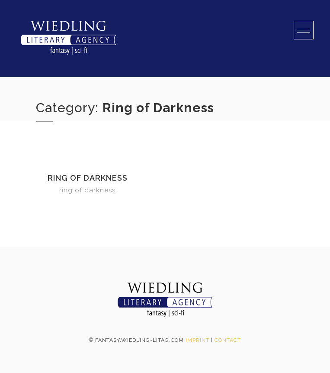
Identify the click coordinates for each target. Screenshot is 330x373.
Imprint (197, 340)
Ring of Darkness (88, 177)
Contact (228, 340)
